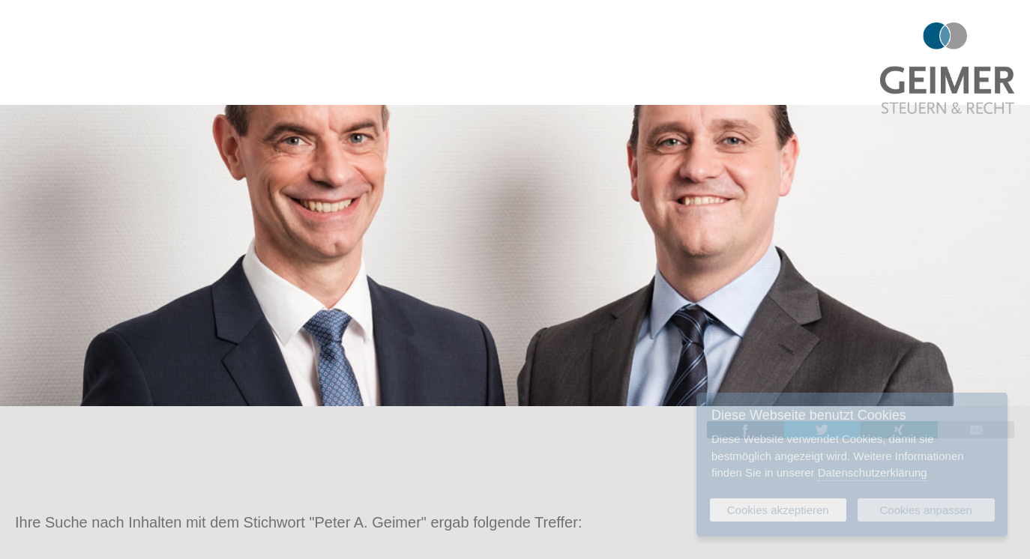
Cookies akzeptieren (778, 510)
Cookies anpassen (926, 510)
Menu (26, 30)
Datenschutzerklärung (872, 472)
